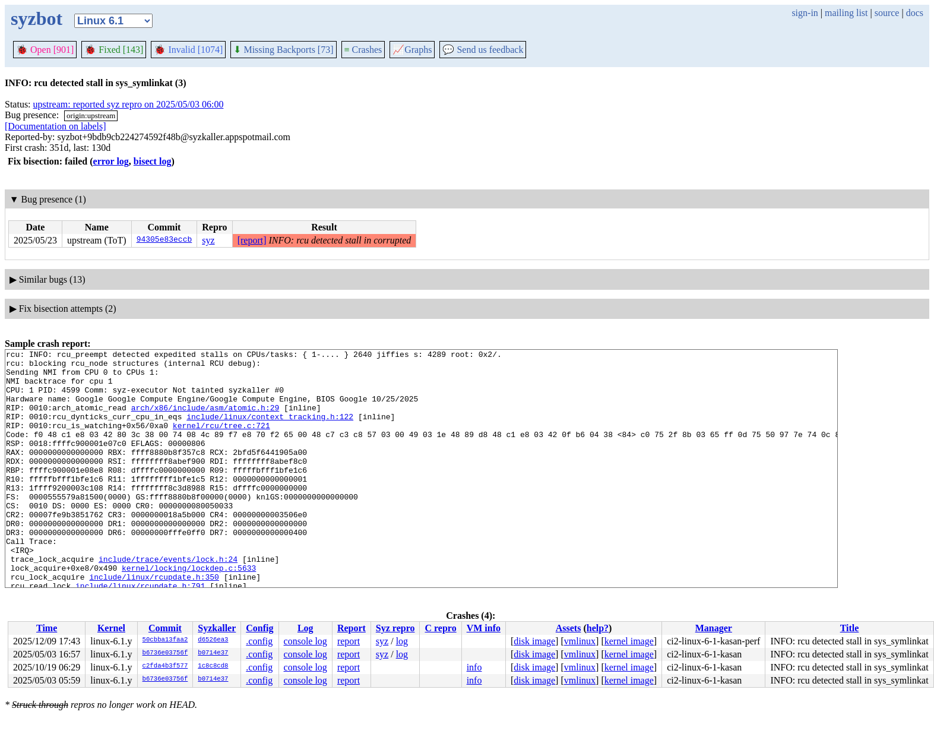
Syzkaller (217, 628)
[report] (252, 240)
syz (208, 240)
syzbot (36, 18)
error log (111, 161)
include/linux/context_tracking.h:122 (269, 430)
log (402, 641)
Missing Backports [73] (283, 50)
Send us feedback (482, 50)
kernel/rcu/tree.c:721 (221, 441)
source (887, 13)
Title (849, 628)
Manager (713, 628)
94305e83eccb (164, 240)
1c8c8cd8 (213, 666)
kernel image (629, 641)
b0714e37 (213, 653)
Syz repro (395, 628)
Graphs (412, 50)
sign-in (804, 13)
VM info (484, 628)
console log (305, 641)
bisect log (153, 161)
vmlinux (580, 641)
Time (46, 628)
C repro (440, 628)
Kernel (111, 628)
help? (598, 628)
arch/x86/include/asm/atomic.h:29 (205, 420)
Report (351, 628)
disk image (534, 641)
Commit (165, 628)
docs (914, 13)
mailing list (846, 13)
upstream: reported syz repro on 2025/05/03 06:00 (128, 104)
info (474, 667)
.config (259, 641)
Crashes (363, 50)
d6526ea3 (213, 640)
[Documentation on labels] (55, 126)
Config (259, 628)
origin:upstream (91, 115)
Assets (568, 628)
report (348, 641)
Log (305, 628)
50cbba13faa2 (165, 640)
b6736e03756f (165, 653)
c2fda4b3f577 (165, 666)
